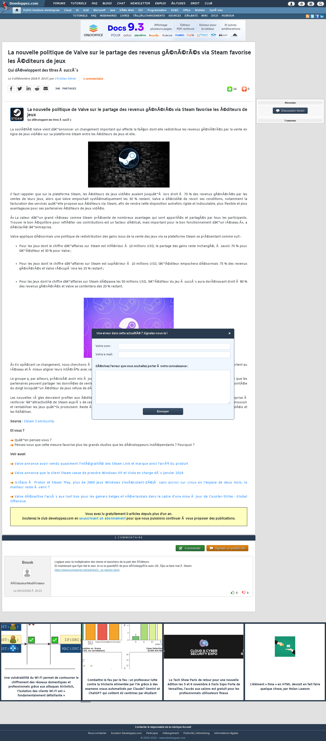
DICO (214, 15)
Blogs (107, 3)
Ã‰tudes (178, 3)
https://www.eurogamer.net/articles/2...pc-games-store (87, 578)
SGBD (174, 10)
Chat (121, 3)
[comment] (163, 387)
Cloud (67, 10)
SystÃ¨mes (216, 10)
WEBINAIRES (108, 15)
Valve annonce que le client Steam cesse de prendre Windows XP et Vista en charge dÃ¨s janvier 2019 (98, 476)
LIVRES (124, 15)
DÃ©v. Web (127, 10)
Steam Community (39, 424)
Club (208, 3)
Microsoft (99, 10)
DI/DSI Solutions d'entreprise (41, 10)
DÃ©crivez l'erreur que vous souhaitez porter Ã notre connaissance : (163, 384)
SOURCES (174, 15)
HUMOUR (228, 15)
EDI (140, 10)
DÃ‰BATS (191, 15)
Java (112, 10)
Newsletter (140, 3)
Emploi (160, 3)
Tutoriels (78, 3)
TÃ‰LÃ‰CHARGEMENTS (149, 15)
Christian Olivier (65, 81)
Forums (59, 3)
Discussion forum (290, 111)
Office (186, 10)
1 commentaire (93, 82)
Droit (195, 3)
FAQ (94, 3)
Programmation (156, 10)
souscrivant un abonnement (102, 522)
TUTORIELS (80, 15)
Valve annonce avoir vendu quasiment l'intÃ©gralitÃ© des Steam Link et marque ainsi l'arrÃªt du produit (101, 466)
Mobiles (200, 10)
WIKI (204, 15)
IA (77, 10)
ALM (86, 10)
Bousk (27, 571)
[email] (174, 354)
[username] (174, 346)
